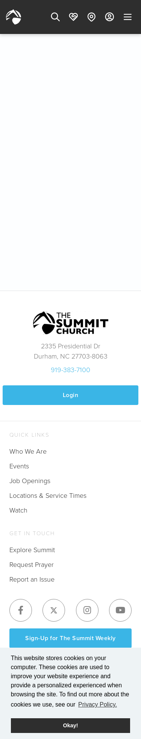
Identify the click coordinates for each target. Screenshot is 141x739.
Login (71, 395)
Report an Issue (32, 579)
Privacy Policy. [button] (97, 704)
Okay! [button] (70, 725)
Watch (18, 510)
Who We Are (28, 451)
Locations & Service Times (47, 495)
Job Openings (29, 481)
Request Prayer (31, 565)
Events (19, 466)
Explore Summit (32, 550)
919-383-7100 (70, 370)
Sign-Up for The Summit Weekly (70, 638)
